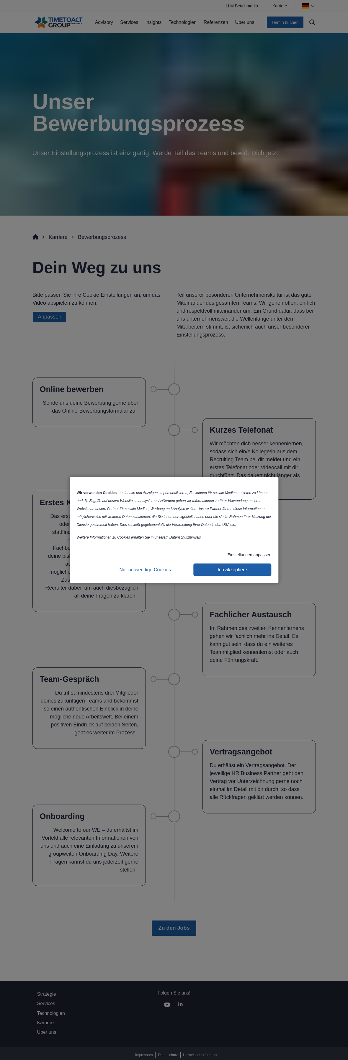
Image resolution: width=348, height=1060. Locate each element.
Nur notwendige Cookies (145, 569)
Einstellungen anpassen (250, 554)
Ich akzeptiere (232, 569)
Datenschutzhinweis (185, 537)
